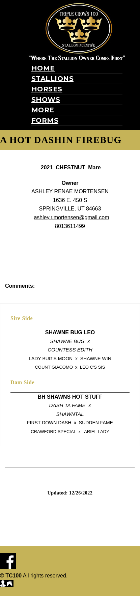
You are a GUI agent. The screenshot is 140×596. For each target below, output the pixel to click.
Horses (46, 89)
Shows (45, 99)
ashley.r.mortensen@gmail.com (71, 217)
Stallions (52, 79)
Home (43, 68)
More (42, 110)
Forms (45, 120)
